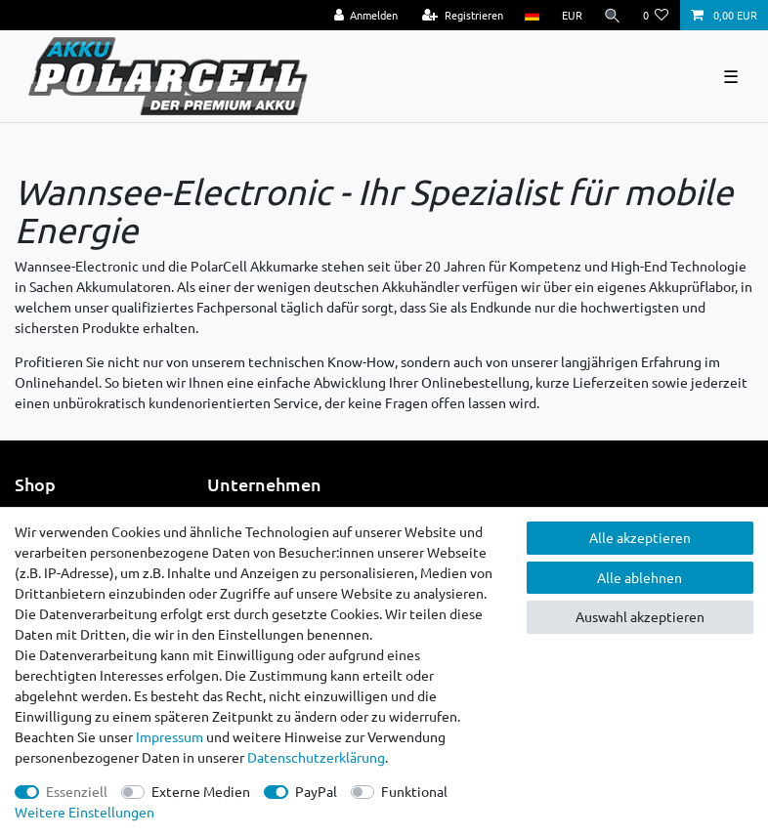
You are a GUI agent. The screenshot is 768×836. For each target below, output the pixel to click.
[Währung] (571, 15)
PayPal (316, 791)
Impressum (169, 736)
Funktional (414, 791)
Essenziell (76, 791)
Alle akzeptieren (640, 537)
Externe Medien (200, 791)
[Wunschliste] (656, 15)
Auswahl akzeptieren (640, 616)
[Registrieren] (462, 15)
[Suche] (612, 15)
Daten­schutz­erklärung (316, 757)
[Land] (532, 15)
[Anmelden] (365, 15)
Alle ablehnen (639, 577)
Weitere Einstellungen (84, 811)
